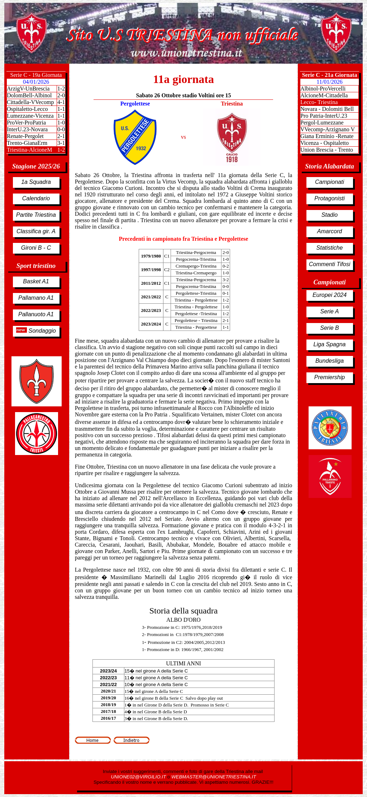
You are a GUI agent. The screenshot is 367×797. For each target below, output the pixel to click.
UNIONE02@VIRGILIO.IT (139, 776)
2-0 (61, 95)
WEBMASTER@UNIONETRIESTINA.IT (213, 776)
